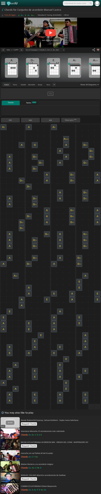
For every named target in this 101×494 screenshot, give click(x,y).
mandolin (31, 85)
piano (15, 85)
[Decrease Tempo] (3, 50)
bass (48, 85)
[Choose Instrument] (54, 84)
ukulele (23, 85)
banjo (40, 85)
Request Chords (29, 424)
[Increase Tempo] (21, 50)
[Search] (90, 3)
